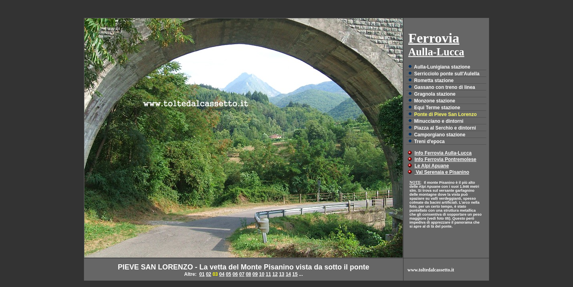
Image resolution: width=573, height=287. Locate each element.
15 (295, 274)
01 (202, 274)
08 (248, 274)
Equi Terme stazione (437, 107)
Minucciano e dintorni (439, 121)
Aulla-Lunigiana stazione (442, 67)
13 (281, 274)
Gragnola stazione (435, 94)
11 (268, 274)
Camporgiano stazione (440, 135)
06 (235, 274)
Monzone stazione (434, 101)
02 (208, 274)
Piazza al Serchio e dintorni (445, 128)
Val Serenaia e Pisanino (442, 172)
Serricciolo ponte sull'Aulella (446, 74)
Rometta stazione (434, 80)
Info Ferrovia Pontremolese (445, 159)
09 (254, 274)
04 (221, 274)
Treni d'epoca (429, 141)
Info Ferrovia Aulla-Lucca (443, 153)
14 (288, 274)
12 (274, 274)
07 (241, 274)
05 (228, 274)
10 (261, 274)
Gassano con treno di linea (444, 87)
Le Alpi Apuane (432, 166)
